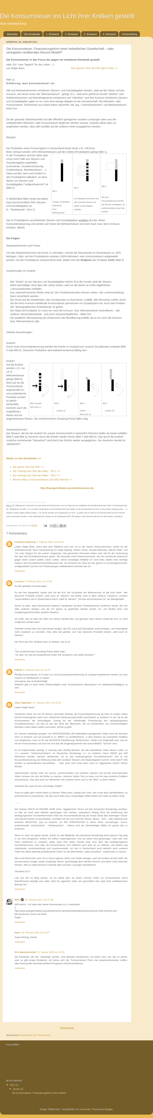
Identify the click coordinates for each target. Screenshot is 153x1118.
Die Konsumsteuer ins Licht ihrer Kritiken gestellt (67, 16)
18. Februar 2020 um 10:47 (35, 932)
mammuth (85, 1109)
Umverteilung (129, 34)
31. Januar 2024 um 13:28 (51, 952)
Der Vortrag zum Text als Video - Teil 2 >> (36, 475)
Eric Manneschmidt (25, 952)
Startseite (12, 34)
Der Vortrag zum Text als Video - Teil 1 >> (36, 471)
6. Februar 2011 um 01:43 (50, 542)
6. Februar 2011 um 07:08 (38, 581)
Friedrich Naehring (25, 542)
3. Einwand (90, 34)
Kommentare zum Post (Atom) (34, 1035)
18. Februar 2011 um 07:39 (39, 899)
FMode (18, 670)
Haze (17, 932)
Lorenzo (19, 581)
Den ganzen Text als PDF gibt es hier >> (94, 68)
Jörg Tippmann (23, 702)
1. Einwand (52, 34)
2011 (13, 1085)
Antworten (20, 571)
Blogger (109, 1109)
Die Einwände (32, 34)
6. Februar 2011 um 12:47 (36, 670)
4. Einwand (109, 34)
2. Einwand (71, 34)
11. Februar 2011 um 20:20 (47, 702)
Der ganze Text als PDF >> (28, 467)
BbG (17, 899)
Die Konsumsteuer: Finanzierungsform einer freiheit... (40, 1093)
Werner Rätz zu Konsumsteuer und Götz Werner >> (42, 479)
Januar (16, 1089)
